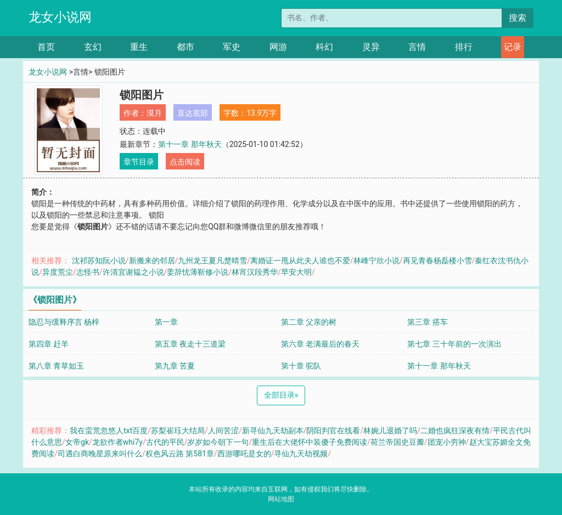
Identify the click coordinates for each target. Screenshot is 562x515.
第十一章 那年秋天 (189, 144)
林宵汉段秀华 (255, 272)
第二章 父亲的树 (308, 322)
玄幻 (93, 47)
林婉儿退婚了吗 (390, 430)
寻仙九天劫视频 (301, 453)
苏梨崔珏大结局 (178, 430)
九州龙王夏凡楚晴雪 (212, 260)
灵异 (371, 47)
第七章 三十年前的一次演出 (454, 343)
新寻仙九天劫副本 (273, 430)
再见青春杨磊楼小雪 (437, 260)
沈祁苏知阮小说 (99, 260)
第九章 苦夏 (175, 365)
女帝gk (77, 442)
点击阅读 (185, 161)
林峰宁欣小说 (376, 260)
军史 (231, 47)
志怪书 (87, 272)
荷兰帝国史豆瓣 (397, 442)
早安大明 (296, 272)
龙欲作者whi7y (117, 442)
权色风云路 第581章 (179, 453)
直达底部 (192, 113)
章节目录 (138, 161)
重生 (139, 47)
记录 (512, 47)
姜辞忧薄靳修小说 (197, 272)
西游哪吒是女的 (244, 453)
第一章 (166, 322)
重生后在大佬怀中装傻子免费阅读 (309, 442)
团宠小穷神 (447, 442)
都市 (185, 47)
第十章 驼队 (301, 365)
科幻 (324, 47)
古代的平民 (165, 442)
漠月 (154, 113)
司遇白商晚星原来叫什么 (100, 453)
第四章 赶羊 (49, 343)
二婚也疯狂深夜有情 (455, 430)
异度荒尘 (57, 272)
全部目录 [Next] (281, 395)
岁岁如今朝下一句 (218, 442)
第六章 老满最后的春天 (320, 343)
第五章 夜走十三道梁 (190, 343)
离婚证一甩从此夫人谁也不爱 (300, 260)
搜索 (517, 18)
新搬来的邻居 (152, 260)
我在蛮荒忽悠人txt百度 (109, 430)
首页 (46, 47)
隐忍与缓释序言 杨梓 (64, 322)
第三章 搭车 (427, 322)
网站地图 (281, 499)
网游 (278, 47)
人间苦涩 (223, 430)
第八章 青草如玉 (56, 365)
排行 (464, 47)
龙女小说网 (60, 17)
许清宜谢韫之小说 (133, 272)
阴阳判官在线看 (333, 430)
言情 (417, 47)
